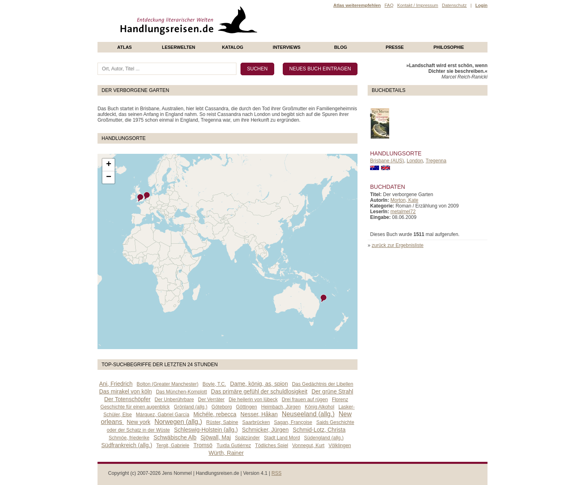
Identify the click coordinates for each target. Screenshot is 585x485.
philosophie (448, 47)
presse (395, 47)
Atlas (124, 47)
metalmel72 (403, 211)
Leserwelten (178, 47)
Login (481, 5)
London (415, 161)
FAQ (388, 5)
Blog (340, 47)
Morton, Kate (404, 200)
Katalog (232, 47)
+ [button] (108, 165)
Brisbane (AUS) (387, 161)
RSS (276, 473)
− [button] (108, 177)
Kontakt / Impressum (417, 5)
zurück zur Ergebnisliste (397, 245)
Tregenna (436, 161)
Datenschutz (454, 5)
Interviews (286, 47)
